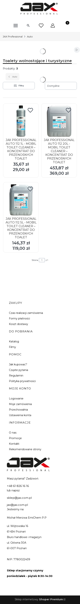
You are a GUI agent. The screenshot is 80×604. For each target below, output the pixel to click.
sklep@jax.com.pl (19, 498)
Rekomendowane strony (25, 449)
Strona (35, 260)
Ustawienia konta (20, 415)
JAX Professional (13, 36)
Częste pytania (18, 370)
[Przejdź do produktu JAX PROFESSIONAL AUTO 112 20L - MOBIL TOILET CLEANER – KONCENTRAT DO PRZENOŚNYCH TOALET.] (59, 121)
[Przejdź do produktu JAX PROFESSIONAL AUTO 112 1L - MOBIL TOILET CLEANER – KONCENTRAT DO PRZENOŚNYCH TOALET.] (21, 121)
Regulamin (16, 375)
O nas (12, 432)
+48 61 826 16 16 (18, 486)
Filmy (12, 347)
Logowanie (16, 398)
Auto (30, 36)
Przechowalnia (18, 409)
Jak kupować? (18, 364)
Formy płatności (19, 318)
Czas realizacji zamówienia (26, 313)
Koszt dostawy (18, 324)
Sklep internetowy (39, 599)
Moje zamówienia (20, 404)
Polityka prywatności (22, 381)
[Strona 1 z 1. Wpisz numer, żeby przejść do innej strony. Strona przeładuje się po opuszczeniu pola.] (42, 260)
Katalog (14, 341)
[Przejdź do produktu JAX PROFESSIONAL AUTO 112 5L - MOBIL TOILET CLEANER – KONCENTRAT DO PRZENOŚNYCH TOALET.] (21, 199)
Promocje (15, 438)
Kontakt (14, 443)
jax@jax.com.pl (17, 505)
